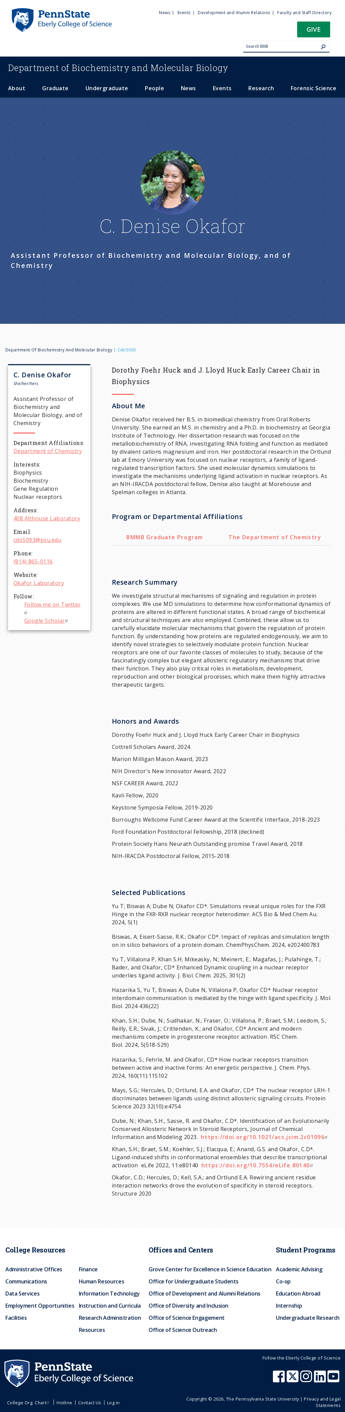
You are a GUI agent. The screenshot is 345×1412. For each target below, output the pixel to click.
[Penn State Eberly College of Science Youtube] (334, 1380)
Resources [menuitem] (92, 1330)
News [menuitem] (164, 12)
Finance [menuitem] (88, 1269)
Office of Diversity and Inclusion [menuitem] (188, 1305)
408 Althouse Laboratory (46, 518)
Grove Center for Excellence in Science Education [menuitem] (210, 1269)
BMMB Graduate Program (164, 537)
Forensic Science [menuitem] (314, 88)
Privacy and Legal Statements (322, 1402)
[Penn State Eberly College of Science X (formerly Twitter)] (293, 1380)
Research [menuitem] (261, 88)
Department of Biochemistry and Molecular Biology (58, 350)
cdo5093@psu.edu (37, 540)
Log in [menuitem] (113, 1403)
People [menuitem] (154, 88)
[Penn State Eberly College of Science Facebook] (279, 1380)
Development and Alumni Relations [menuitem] (234, 12)
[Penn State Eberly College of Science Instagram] (307, 1380)
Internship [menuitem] (289, 1305)
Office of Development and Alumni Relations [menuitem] (204, 1293)
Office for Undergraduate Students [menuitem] (194, 1281)
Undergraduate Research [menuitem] (308, 1317)
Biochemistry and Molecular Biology (118, 67)
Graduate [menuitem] (55, 88)
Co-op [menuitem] (283, 1281)
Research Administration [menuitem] (110, 1317)
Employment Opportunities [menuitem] (39, 1305)
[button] (313, 31)
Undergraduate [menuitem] (107, 88)
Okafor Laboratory (38, 583)
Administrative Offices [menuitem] (33, 1269)
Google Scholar (47, 620)
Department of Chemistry (47, 451)
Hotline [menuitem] (64, 1403)
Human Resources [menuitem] (101, 1281)
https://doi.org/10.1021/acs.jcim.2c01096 (265, 1137)
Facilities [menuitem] (16, 1317)
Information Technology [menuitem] (109, 1293)
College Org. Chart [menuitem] (29, 1403)
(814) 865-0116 (33, 561)
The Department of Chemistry (274, 537)
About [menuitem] (16, 88)
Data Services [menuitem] (22, 1293)
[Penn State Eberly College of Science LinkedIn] (320, 1380)
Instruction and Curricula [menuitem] (110, 1305)
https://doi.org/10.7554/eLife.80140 (258, 1165)
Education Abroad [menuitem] (298, 1293)
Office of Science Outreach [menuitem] (183, 1330)
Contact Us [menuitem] (89, 1403)
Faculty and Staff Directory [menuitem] (304, 12)
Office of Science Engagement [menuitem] (187, 1317)
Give (314, 29)
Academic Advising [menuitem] (299, 1269)
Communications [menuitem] (26, 1281)
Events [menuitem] (184, 12)
